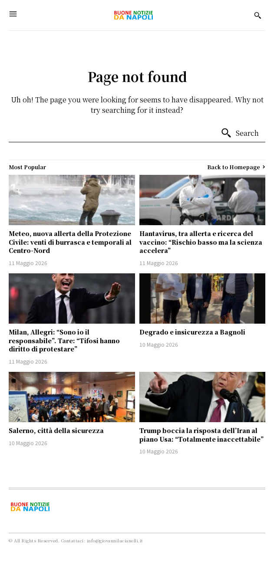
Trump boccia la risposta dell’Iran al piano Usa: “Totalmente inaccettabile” (201, 434)
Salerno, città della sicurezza (56, 430)
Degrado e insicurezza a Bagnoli (192, 332)
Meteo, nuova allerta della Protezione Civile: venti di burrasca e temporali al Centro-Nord (70, 242)
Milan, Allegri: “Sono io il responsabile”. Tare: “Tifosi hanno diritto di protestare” (64, 340)
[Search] (239, 133)
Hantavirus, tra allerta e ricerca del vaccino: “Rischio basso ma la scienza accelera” (200, 242)
